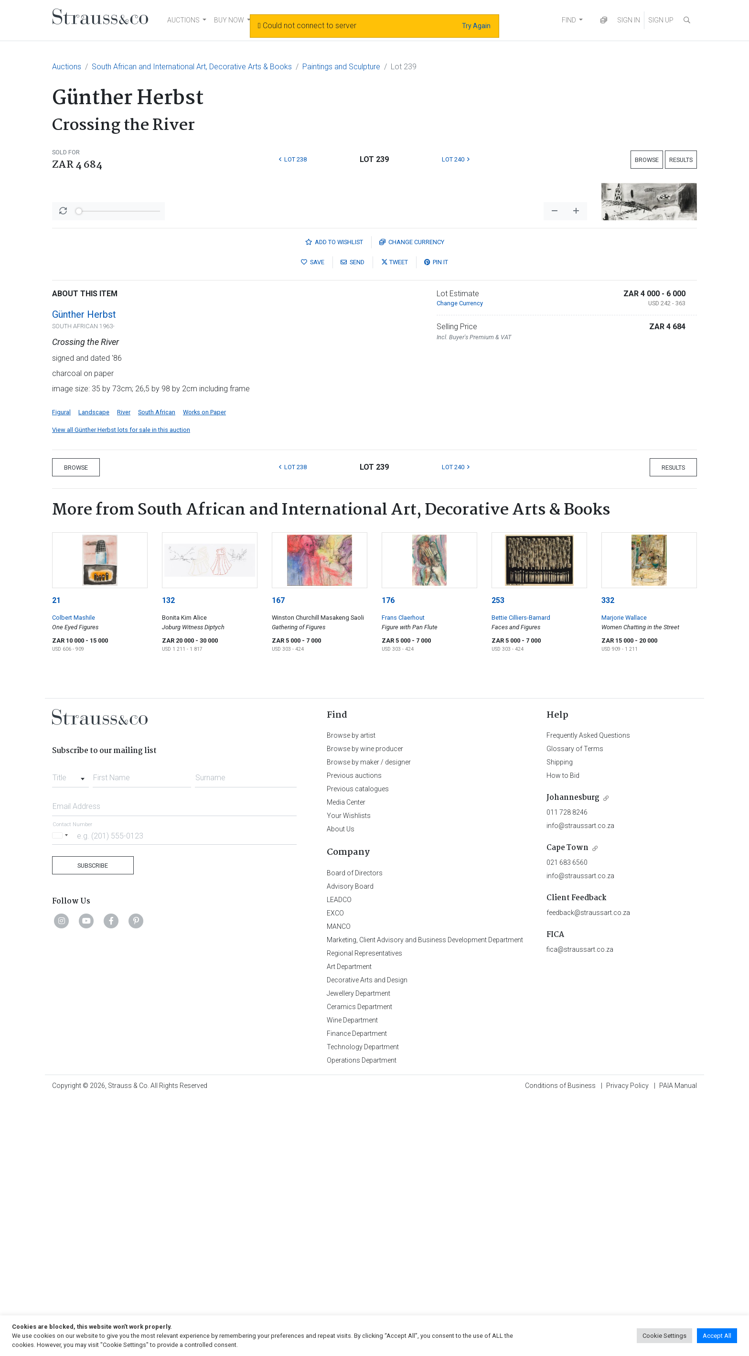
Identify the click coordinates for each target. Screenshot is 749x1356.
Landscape (93, 668)
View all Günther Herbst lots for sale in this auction (121, 685)
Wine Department (352, 1276)
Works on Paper (204, 668)
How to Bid (562, 1031)
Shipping (559, 1018)
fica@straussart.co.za (579, 1205)
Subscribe (92, 1121)
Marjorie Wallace (624, 873)
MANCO (339, 1182)
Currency (411, 498)
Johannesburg (572, 1054)
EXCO (335, 1169)
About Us (340, 1085)
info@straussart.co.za (580, 1082)
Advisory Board (350, 1142)
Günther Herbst (84, 570)
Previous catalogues (358, 1045)
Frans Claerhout (403, 873)
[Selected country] (62, 1091)
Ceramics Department (359, 1263)
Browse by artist (351, 991)
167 (278, 856)
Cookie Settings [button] (664, 1335)
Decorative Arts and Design (367, 1236)
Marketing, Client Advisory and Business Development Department (425, 1196)
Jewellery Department (358, 1249)
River (123, 668)
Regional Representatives (364, 1209)
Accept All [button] (717, 1335)
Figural (61, 668)
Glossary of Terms (574, 1005)
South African (156, 668)
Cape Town (567, 1104)
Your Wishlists (349, 1072)
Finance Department (357, 1289)
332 (607, 856)
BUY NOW (229, 20)
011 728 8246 (567, 1068)
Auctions (66, 66)
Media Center (346, 1058)
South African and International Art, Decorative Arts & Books (192, 66)
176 (388, 856)
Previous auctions (354, 1031)
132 (168, 856)
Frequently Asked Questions (588, 991)
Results (681, 159)
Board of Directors (355, 1129)
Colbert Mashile (73, 873)
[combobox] (70, 1031)
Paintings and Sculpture (341, 66)
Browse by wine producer (365, 1005)
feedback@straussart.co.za (588, 1169)
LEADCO (339, 1156)
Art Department (349, 1223)
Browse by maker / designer (369, 1018)
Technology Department (363, 1303)
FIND (569, 20)
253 (498, 856)
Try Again (476, 26)
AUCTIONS (183, 20)
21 (56, 856)
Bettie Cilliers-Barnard (521, 873)
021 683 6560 (567, 1118)
